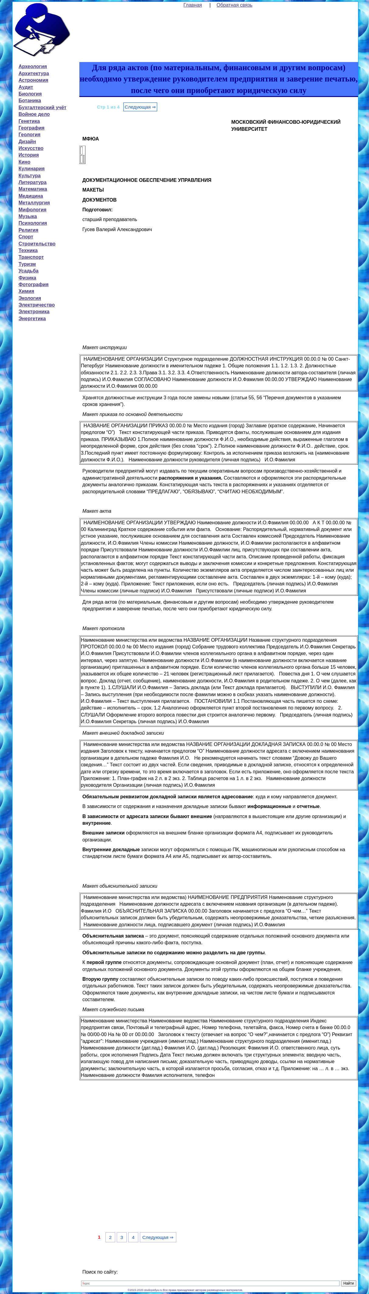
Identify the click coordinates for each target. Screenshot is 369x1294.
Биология (30, 93)
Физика (27, 277)
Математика (33, 189)
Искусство (31, 148)
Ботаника (30, 100)
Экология (30, 298)
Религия (28, 230)
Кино (24, 162)
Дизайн (27, 141)
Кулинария (32, 168)
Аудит (26, 87)
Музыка (28, 216)
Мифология (33, 209)
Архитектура (34, 73)
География (31, 127)
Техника (28, 250)
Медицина (31, 196)
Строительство (37, 243)
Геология (29, 134)
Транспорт (31, 257)
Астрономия (33, 80)
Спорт (26, 236)
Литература (33, 182)
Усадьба (29, 270)
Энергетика (32, 318)
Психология (33, 223)
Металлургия (34, 202)
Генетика (29, 121)
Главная (193, 5)
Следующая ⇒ (140, 106)
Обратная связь (235, 5)
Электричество (37, 304)
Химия (26, 291)
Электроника (34, 311)
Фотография (34, 284)
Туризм (27, 264)
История (29, 155)
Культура (30, 175)
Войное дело (34, 114)
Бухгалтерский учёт (42, 107)
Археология (33, 66)
